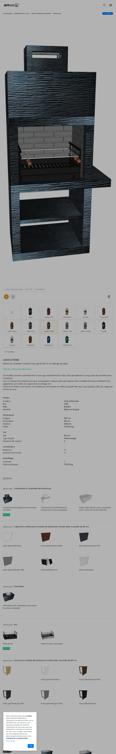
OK (31, 746)
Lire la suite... (10, 741)
